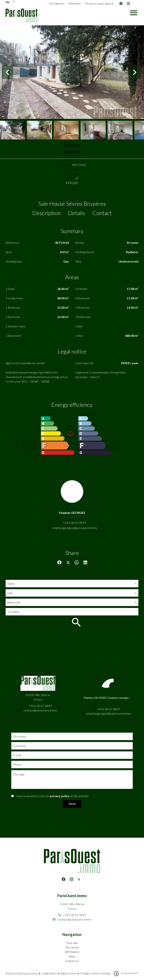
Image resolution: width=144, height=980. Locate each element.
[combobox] (72, 583)
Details (76, 212)
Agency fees (68, 973)
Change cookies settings (95, 973)
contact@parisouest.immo (40, 710)
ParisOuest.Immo (72, 895)
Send (71, 803)
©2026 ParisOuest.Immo (21, 973)
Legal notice (49, 973)
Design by (129, 973)
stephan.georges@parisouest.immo (74, 528)
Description (46, 212)
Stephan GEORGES (72, 512)
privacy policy (60, 796)
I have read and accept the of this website (52, 796)
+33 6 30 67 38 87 (74, 522)
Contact (102, 212)
